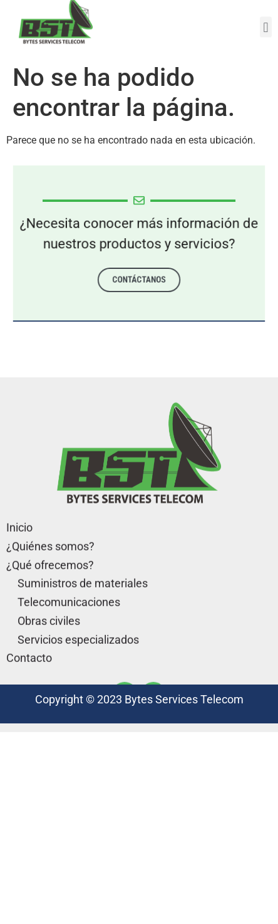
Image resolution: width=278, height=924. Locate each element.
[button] (266, 23)
